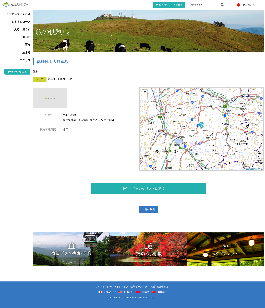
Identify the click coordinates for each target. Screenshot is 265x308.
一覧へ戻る (148, 209)
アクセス (25, 60)
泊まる (26, 52)
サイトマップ (121, 286)
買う (27, 44)
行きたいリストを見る (169, 4)
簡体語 (145, 292)
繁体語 (161, 292)
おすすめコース (20, 21)
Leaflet (249, 169)
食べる (26, 37)
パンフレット (225, 249)
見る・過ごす (22, 29)
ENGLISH (129, 292)
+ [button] (145, 92)
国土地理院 (257, 169)
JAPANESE (110, 292)
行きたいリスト (17, 71)
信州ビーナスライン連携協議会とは (149, 286)
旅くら (71, 249)
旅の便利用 (148, 249)
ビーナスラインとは (18, 14)
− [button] (145, 97)
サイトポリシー (103, 286)
